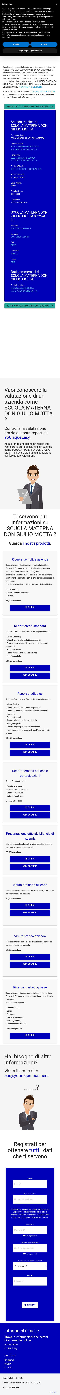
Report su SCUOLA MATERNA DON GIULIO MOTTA (30, 106)
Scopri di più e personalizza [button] (30, 51)
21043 (13, 245)
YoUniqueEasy (17, 437)
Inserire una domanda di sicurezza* (30, 1261)
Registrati (30, 1305)
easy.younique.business (27, 1075)
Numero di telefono (30, 1194)
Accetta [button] (44, 44)
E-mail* (30, 1178)
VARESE (14, 253)
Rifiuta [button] (16, 44)
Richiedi (30, 607)
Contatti (8, 1367)
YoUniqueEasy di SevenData (30, 87)
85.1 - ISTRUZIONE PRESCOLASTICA (26, 169)
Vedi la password (31, 1236)
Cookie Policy (10, 1348)
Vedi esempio (30, 675)
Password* (30, 1224)
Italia (13, 262)
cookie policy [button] (12, 19)
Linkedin (53, 1392)
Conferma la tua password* (30, 1243)
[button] (56, 4)
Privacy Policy (11, 1344)
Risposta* (30, 1276)
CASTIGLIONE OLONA (20, 237)
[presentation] (33, 1295)
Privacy (7, 1364)
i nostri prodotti (36, 543)
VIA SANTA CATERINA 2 (21, 228)
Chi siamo (9, 1360)
